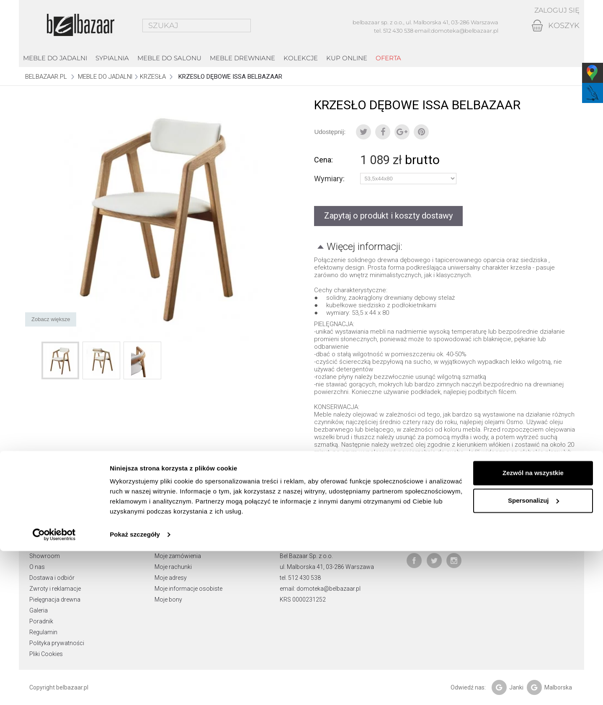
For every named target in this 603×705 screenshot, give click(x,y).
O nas (37, 566)
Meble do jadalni (55, 58)
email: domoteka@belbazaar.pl (320, 588)
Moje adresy (171, 577)
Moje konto (173, 532)
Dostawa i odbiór (52, 577)
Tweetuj (363, 131)
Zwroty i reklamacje (55, 588)
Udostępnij (382, 131)
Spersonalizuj (533, 654)
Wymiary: (330, 179)
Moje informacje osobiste (188, 588)
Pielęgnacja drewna (54, 599)
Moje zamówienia (178, 556)
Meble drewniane (242, 58)
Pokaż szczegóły (135, 688)
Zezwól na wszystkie (533, 626)
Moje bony (168, 599)
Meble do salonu (169, 58)
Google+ (402, 131)
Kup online (346, 58)
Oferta (388, 58)
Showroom (44, 556)
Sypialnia (112, 58)
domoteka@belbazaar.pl (464, 30)
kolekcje (300, 58)
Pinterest (421, 131)
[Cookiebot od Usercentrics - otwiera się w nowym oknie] (54, 688)
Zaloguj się (554, 10)
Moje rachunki (173, 566)
